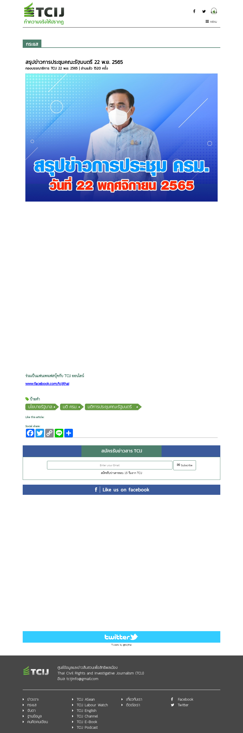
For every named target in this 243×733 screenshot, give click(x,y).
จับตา (31, 710)
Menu (211, 22)
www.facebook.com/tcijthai (47, 384)
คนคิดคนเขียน (37, 722)
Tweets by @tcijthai (121, 645)
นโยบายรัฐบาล (40, 407)
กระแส (32, 44)
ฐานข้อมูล (34, 716)
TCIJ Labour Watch (92, 705)
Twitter (183, 705)
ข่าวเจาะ (33, 699)
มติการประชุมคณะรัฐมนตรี (111, 407)
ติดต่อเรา (133, 705)
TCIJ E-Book (87, 722)
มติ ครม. (70, 407)
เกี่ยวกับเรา (134, 699)
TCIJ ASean (86, 699)
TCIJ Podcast (87, 727)
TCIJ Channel (87, 716)
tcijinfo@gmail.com (82, 679)
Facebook (185, 699)
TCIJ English (86, 710)
